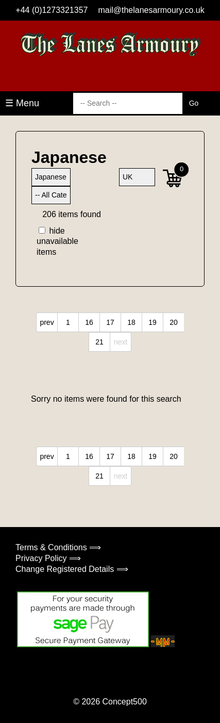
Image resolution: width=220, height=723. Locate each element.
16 (89, 322)
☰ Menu (22, 103)
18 (131, 322)
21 (99, 342)
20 (174, 322)
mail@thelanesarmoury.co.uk (151, 10)
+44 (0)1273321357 (51, 10)
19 (152, 322)
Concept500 (124, 701)
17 (110, 322)
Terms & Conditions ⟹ (58, 547)
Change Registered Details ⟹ (71, 569)
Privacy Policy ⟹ (48, 558)
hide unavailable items (54, 241)
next (120, 342)
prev (47, 322)
